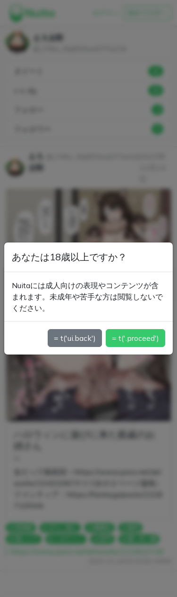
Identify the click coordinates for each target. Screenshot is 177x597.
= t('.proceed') (135, 338)
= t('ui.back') (75, 338)
